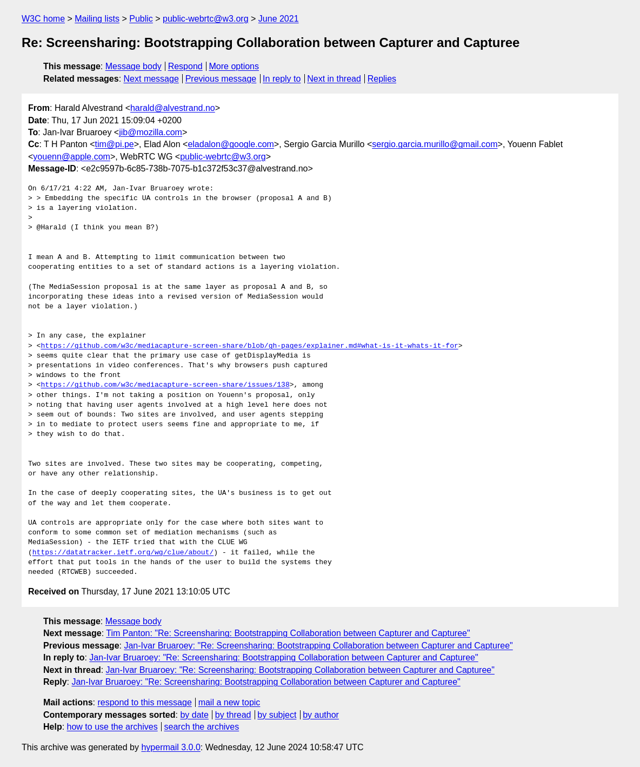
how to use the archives (112, 726)
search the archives (201, 726)
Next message (151, 78)
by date (194, 714)
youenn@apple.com (71, 156)
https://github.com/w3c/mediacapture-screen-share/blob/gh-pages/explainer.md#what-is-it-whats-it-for (249, 346)
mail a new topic (229, 702)
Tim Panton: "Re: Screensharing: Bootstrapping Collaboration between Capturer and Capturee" (288, 633)
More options (234, 66)
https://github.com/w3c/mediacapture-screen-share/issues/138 (165, 385)
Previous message (221, 78)
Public (141, 18)
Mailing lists (97, 18)
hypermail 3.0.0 (170, 747)
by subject (276, 714)
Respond (185, 66)
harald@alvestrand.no (172, 108)
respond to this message (144, 702)
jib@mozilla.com (150, 132)
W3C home (43, 18)
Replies (382, 78)
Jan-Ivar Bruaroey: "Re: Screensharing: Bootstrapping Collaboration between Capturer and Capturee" (318, 645)
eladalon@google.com (231, 144)
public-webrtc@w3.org (206, 18)
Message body (133, 66)
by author (321, 714)
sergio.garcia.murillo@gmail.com (434, 144)
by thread (233, 714)
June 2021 (278, 18)
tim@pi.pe (114, 144)
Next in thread (334, 78)
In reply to (282, 78)
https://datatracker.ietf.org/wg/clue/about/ (123, 553)
